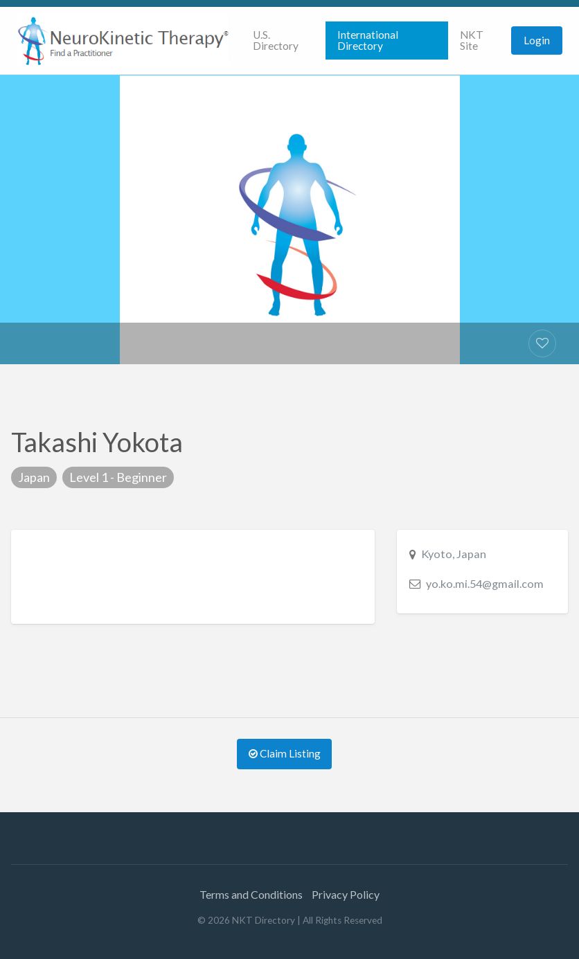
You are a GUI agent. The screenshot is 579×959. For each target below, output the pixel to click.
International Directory (367, 40)
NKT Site (471, 40)
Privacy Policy (346, 894)
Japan (34, 477)
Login (537, 40)
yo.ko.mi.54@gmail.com (485, 583)
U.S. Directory (276, 40)
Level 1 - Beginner (118, 477)
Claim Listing (285, 753)
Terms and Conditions (251, 894)
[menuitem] (283, 40)
